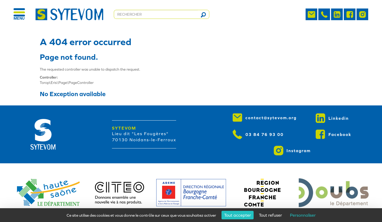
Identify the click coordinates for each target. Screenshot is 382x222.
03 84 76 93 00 (258, 134)
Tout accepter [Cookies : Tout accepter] (237, 215)
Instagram (292, 150)
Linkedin (332, 118)
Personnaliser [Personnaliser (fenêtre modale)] (303, 215)
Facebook (333, 134)
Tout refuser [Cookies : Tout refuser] (270, 215)
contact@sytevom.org (265, 117)
